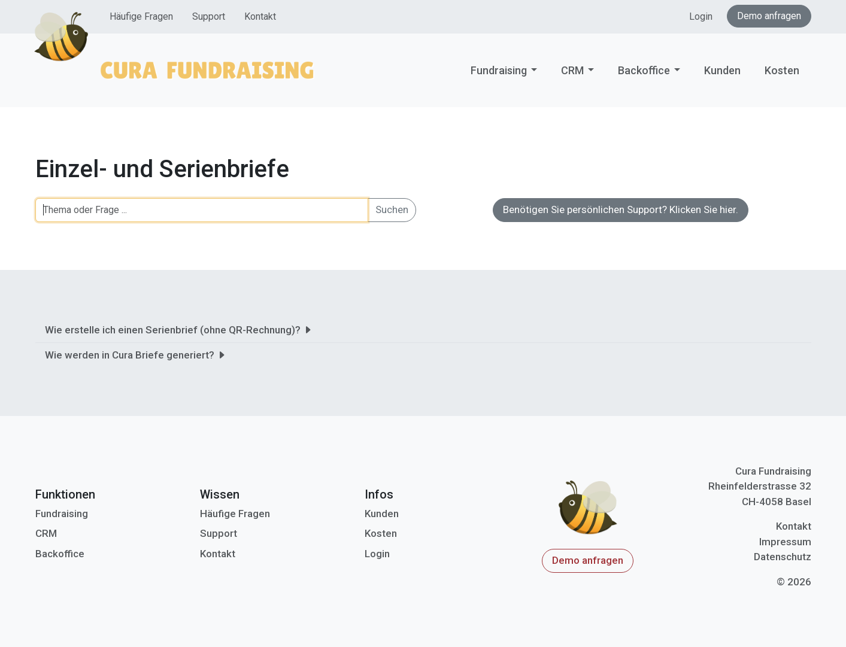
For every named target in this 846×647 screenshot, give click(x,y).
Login (700, 16)
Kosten (782, 70)
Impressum (785, 542)
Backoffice (644, 70)
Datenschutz (782, 557)
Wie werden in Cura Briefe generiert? (135, 355)
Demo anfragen (769, 16)
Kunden (722, 70)
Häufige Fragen (141, 16)
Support (208, 16)
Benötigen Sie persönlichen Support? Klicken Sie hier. (620, 209)
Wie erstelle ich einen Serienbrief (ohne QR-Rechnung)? (179, 330)
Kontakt (260, 16)
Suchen (391, 209)
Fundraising (499, 70)
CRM (572, 70)
